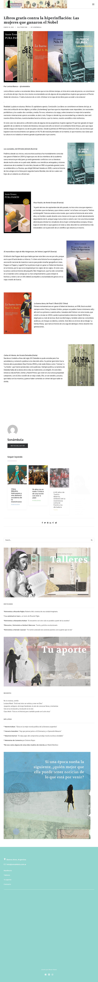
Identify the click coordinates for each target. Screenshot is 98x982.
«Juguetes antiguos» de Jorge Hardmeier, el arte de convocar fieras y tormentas (31, 706)
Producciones (36, 507)
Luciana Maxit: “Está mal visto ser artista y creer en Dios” (23, 703)
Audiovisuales (15, 510)
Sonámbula (37, 27)
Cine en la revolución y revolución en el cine (18, 709)
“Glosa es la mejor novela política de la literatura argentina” (30, 727)
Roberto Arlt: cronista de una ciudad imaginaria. (31, 611)
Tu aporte (7, 880)
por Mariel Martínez (31, 745)
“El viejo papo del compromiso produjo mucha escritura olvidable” (33, 736)
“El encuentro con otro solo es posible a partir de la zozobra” (37, 621)
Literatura (23, 27)
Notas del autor (18, 445)
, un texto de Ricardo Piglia (21, 616)
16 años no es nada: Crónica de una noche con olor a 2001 (38, 500)
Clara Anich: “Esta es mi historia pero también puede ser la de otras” (27, 711)
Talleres (7, 875)
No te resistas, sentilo (11, 701)
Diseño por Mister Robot (49, 969)
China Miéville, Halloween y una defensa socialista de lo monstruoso (16, 500)
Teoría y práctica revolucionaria (30, 625)
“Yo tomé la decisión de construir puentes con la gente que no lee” (38, 630)
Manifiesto (8, 871)
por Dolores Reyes (19, 740)
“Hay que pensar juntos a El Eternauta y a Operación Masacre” (33, 731)
